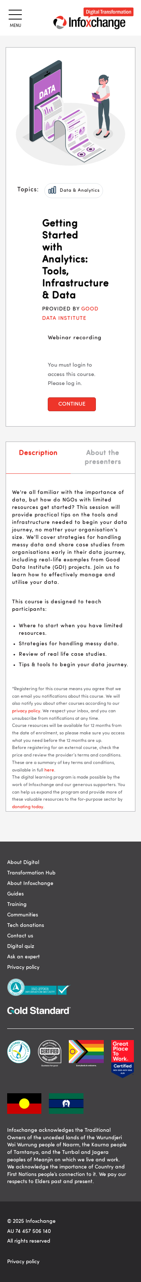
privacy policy (26, 711)
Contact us (20, 936)
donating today (27, 807)
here (49, 770)
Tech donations (25, 925)
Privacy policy (23, 967)
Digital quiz (20, 946)
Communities (22, 915)
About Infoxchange (30, 883)
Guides (15, 894)
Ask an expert (23, 957)
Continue (71, 404)
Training (17, 904)
